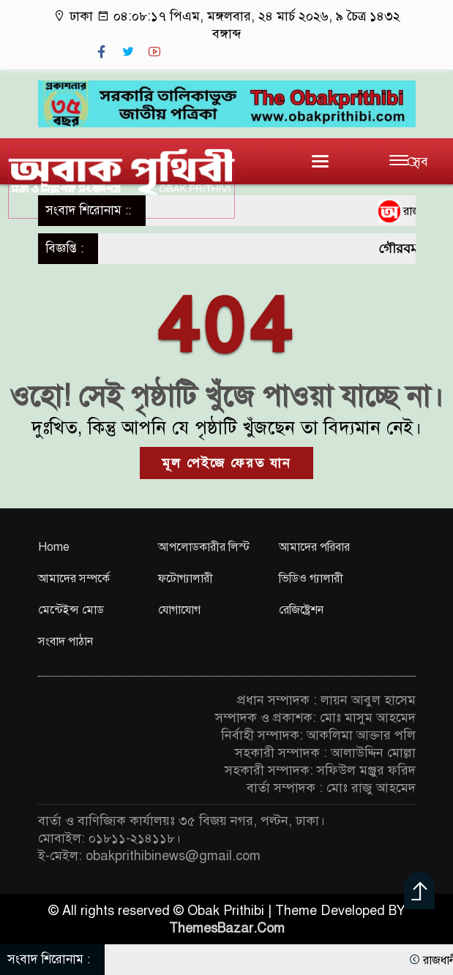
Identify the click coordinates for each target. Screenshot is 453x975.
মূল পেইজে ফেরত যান (226, 463)
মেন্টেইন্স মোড (71, 610)
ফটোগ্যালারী (185, 578)
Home (54, 547)
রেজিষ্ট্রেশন (301, 610)
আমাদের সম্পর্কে (74, 578)
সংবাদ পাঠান (65, 641)
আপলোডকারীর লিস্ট (204, 547)
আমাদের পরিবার (314, 547)
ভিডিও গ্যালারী (311, 578)
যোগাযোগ (179, 610)
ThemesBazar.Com (227, 928)
